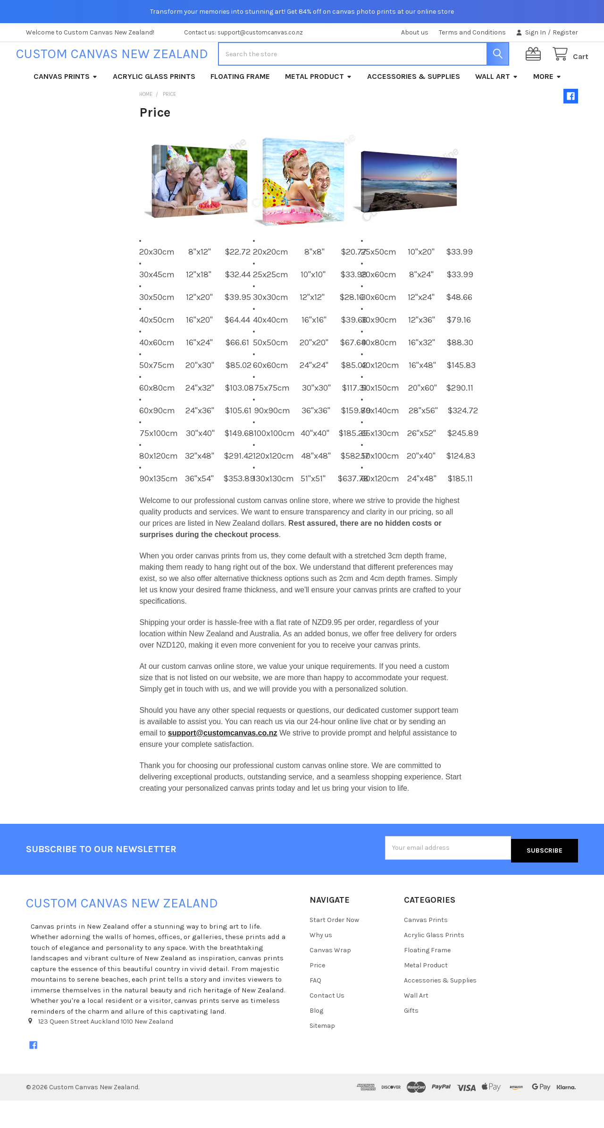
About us (414, 32)
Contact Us (327, 1023)
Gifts (411, 1038)
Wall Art (496, 106)
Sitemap (322, 1053)
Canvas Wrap (330, 978)
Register (565, 32)
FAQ (315, 1008)
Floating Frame (240, 106)
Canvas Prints (66, 106)
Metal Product (318, 106)
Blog (316, 1038)
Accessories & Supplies (413, 106)
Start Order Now (334, 947)
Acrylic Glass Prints (154, 106)
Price (317, 993)
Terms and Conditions (472, 32)
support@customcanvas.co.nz (222, 763)
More (547, 106)
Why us (321, 962)
